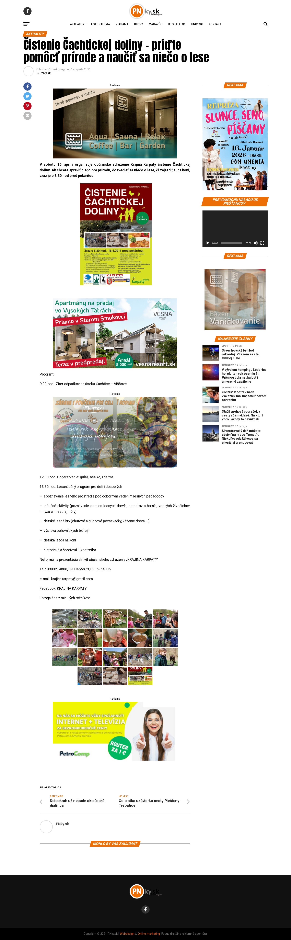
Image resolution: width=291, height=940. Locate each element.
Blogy (138, 24)
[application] (235, 228)
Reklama (122, 24)
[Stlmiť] (256, 243)
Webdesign (127, 934)
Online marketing (149, 934)
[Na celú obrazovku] (262, 243)
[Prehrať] (208, 243)
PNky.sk (197, 24)
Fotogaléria (100, 24)
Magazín (155, 24)
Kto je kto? (177, 24)
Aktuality (77, 24)
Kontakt (215, 24)
